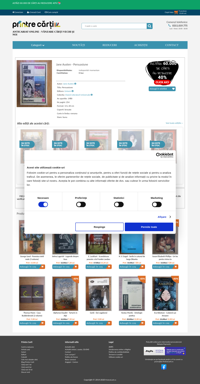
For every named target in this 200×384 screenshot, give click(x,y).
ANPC (111, 347)
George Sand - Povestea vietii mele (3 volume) (32, 257)
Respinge (99, 226)
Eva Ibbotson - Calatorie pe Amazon (165, 314)
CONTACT (172, 45)
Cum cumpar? (70, 354)
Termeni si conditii (115, 354)
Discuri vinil (25, 372)
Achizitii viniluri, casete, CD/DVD (77, 349)
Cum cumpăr (51, 12)
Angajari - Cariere (71, 362)
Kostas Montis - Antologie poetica (131, 314)
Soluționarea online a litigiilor (120, 349)
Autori (23, 352)
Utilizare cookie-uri (116, 357)
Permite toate (149, 226)
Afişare (162, 216)
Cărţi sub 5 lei (26, 365)
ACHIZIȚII (140, 45)
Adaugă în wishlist (162, 89)
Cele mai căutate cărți (29, 359)
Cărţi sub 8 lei (26, 367)
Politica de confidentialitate (119, 352)
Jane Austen (69, 83)
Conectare (18, 12)
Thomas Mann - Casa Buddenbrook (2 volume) (32, 314)
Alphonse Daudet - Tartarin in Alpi (65, 314)
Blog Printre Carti (27, 362)
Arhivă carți (25, 349)
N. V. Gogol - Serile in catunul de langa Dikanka (132, 257)
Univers (69, 91)
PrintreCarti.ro (110, 380)
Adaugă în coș (32, 266)
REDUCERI (110, 45)
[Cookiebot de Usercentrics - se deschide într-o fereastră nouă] (158, 155)
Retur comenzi (70, 359)
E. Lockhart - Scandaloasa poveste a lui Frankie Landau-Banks (99, 259)
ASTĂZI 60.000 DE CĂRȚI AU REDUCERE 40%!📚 (37, 3)
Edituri (23, 354)
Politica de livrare (71, 357)
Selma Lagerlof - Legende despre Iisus (65, 257)
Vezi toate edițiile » (174, 123)
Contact (68, 352)
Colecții (24, 357)
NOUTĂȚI (78, 45)
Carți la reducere (27, 347)
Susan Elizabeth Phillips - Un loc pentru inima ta (165, 257)
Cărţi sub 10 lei (26, 370)
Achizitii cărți (70, 347)
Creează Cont (34, 12)
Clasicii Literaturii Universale (79, 95)
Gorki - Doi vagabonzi (98, 313)
